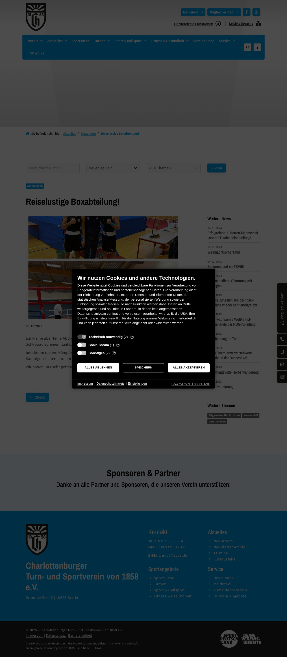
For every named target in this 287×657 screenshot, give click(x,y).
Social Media (99, 345)
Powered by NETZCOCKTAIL (191, 384)
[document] (143, 303)
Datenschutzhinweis (110, 384)
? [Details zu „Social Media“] (118, 345)
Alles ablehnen (98, 367)
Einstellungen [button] (137, 384)
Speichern (143, 367)
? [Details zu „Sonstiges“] (114, 353)
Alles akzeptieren (189, 367)
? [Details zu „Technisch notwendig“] (132, 336)
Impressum (85, 384)
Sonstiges (97, 353)
